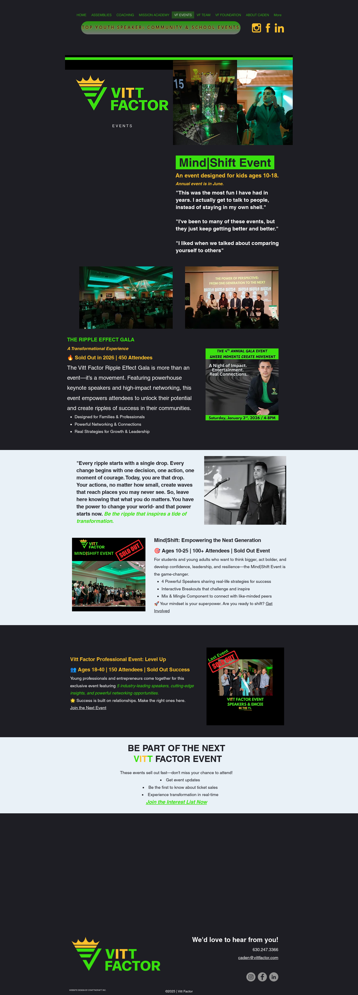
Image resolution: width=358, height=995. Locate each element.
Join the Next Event (88, 707)
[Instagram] (250, 976)
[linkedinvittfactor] (279, 27)
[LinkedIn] (273, 976)
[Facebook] (262, 976)
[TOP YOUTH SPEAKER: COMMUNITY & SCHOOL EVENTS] (161, 27)
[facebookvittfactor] (267, 27)
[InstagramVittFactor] (256, 27)
